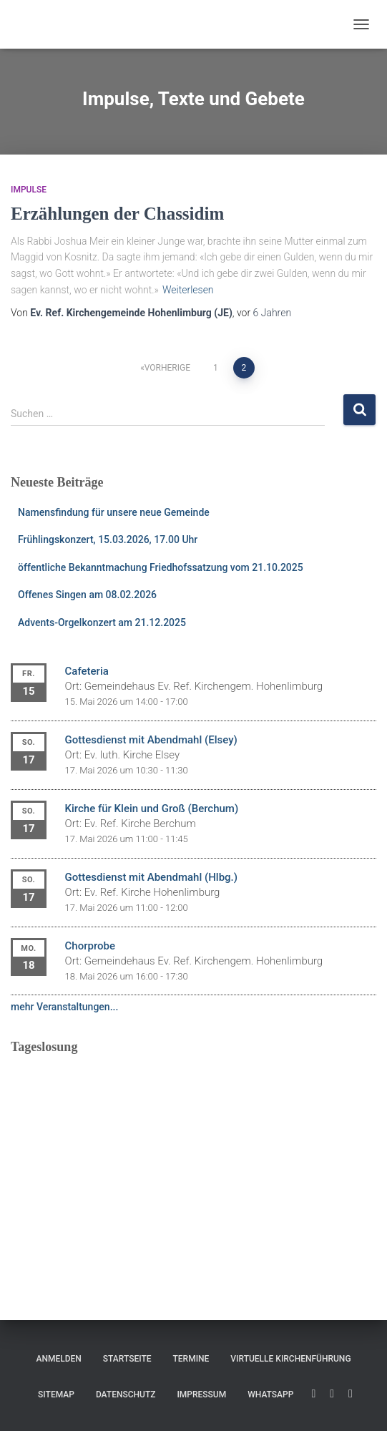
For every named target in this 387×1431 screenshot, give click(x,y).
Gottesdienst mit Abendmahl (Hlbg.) (151, 877)
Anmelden (58, 1359)
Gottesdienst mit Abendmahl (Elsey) (151, 739)
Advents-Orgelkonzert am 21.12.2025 (102, 622)
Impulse (28, 190)
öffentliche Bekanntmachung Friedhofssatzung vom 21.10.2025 (160, 567)
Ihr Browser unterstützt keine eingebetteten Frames (193, 1154)
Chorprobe (90, 945)
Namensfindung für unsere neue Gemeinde (114, 512)
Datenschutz (126, 1395)
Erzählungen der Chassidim (117, 213)
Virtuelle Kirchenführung (290, 1359)
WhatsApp (270, 1395)
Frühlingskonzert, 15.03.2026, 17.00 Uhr (107, 539)
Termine (191, 1359)
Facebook (332, 1393)
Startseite (127, 1359)
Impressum (201, 1395)
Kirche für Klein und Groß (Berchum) (152, 808)
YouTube (313, 1393)
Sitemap (56, 1395)
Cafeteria (87, 671)
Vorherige (167, 368)
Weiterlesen (188, 290)
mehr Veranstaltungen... (64, 1006)
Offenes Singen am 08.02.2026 (87, 594)
